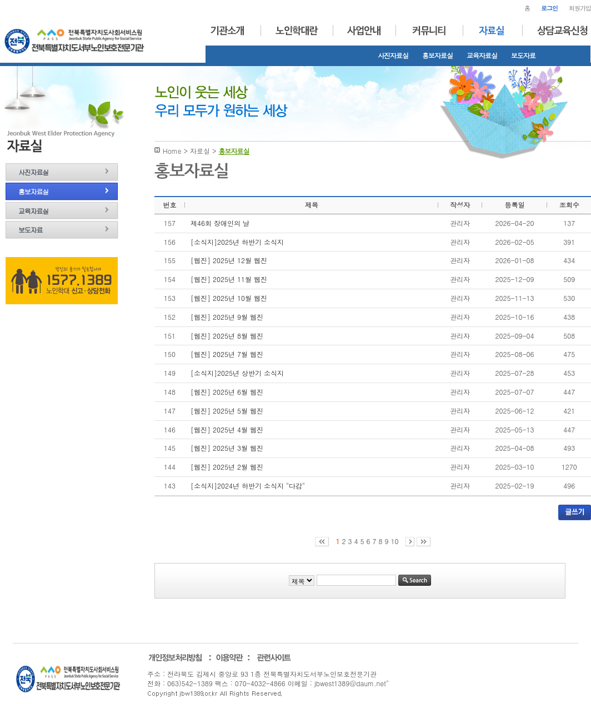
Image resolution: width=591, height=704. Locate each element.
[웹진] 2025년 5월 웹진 (227, 410)
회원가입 (580, 8)
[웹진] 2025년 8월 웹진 (227, 335)
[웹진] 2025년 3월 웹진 (227, 447)
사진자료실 (393, 55)
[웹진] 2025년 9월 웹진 (227, 316)
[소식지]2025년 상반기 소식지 (237, 373)
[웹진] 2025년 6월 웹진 (227, 391)
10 (395, 541)
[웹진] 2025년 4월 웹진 (227, 429)
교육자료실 (482, 55)
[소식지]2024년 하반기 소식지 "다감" (248, 485)
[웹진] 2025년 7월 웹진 (227, 354)
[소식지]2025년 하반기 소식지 (237, 242)
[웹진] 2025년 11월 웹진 (229, 279)
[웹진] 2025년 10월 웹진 (229, 298)
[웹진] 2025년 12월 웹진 (229, 260)
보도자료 (523, 55)
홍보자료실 (437, 55)
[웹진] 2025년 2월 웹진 (227, 466)
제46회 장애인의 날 (220, 223)
